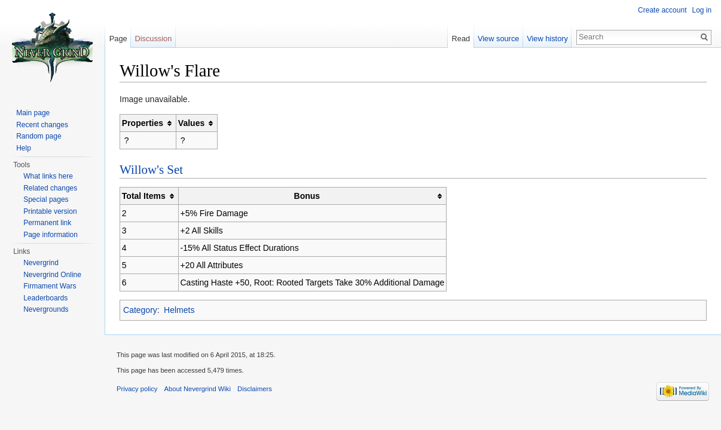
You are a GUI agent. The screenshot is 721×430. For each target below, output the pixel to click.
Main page (33, 113)
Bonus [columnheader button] (308, 196)
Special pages (45, 199)
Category (141, 310)
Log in (701, 10)
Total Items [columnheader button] (144, 196)
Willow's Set (152, 169)
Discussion (153, 38)
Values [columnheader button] (192, 123)
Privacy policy (137, 389)
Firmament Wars (49, 286)
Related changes (50, 188)
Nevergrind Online (52, 275)
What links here (48, 176)
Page (118, 38)
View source (498, 38)
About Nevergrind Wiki (198, 389)
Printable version (50, 211)
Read (460, 38)
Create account (662, 10)
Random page (38, 136)
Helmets (179, 310)
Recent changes (42, 125)
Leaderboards (45, 298)
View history (547, 38)
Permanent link (47, 223)
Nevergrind (41, 263)
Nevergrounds (45, 309)
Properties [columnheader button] (143, 123)
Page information (50, 235)
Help (23, 148)
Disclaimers (255, 389)
